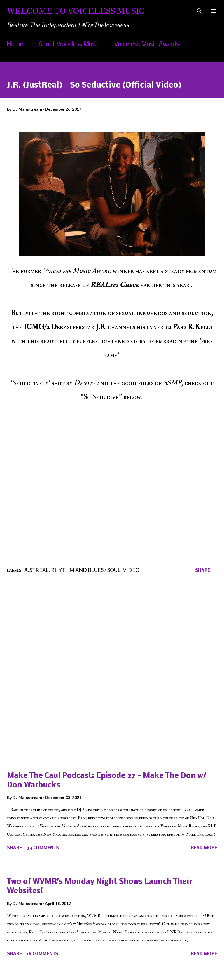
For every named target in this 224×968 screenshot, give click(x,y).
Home (15, 44)
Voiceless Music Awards (146, 44)
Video (131, 570)
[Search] (199, 10)
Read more (204, 848)
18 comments (42, 954)
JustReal (36, 570)
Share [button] (202, 570)
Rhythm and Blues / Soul (85, 570)
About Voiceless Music (68, 44)
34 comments (43, 848)
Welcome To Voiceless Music (76, 11)
